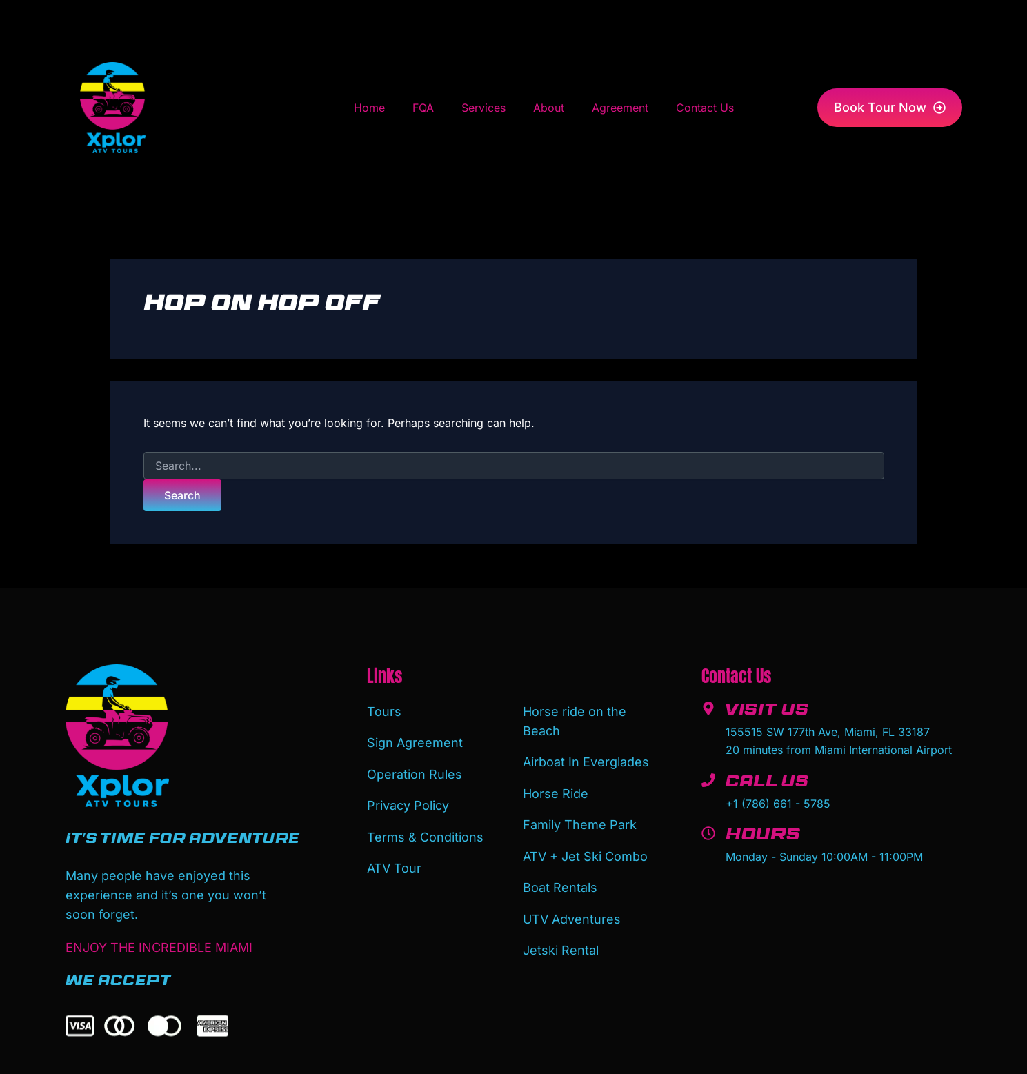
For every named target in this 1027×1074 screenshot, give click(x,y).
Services (483, 108)
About (548, 108)
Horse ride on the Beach (574, 720)
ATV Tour (394, 859)
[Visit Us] (708, 708)
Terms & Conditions (425, 829)
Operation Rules (414, 770)
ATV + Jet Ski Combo (585, 849)
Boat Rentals (560, 878)
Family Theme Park (580, 819)
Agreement (620, 108)
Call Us (769, 783)
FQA (423, 108)
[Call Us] (708, 780)
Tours (384, 711)
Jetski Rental (561, 938)
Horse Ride (555, 789)
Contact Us (705, 108)
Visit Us (768, 712)
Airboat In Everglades (586, 760)
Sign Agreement (415, 740)
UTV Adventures (572, 908)
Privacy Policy (408, 800)
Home (369, 108)
